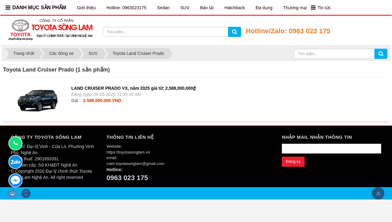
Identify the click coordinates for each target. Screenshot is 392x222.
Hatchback (234, 7)
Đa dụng (264, 7)
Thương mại (295, 7)
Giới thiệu (86, 7)
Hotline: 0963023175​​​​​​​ (126, 7)
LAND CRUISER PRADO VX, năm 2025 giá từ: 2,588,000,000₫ (133, 88)
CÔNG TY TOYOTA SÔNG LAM (46, 137)
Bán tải (207, 7)
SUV (185, 7)
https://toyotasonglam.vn (128, 152)
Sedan (163, 7)
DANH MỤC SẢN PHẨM (39, 7)
